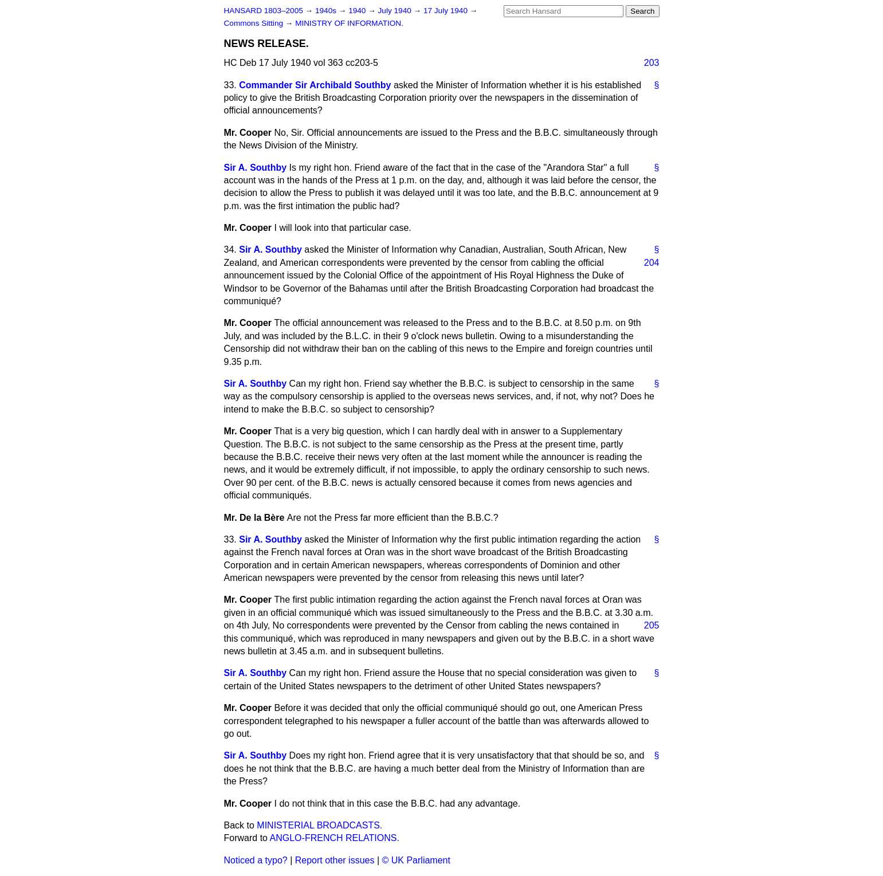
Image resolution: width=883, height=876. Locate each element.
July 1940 (396, 10)
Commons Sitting (254, 23)
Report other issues (335, 860)
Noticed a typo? (256, 860)
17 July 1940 (446, 10)
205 (652, 625)
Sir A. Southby (255, 167)
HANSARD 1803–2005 (263, 10)
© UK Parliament (416, 860)
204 (652, 263)
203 (652, 63)
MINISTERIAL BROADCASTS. (319, 825)
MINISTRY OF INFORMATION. (349, 23)
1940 (358, 10)
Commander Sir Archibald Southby (315, 85)
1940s (327, 10)
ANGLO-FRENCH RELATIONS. (334, 838)
